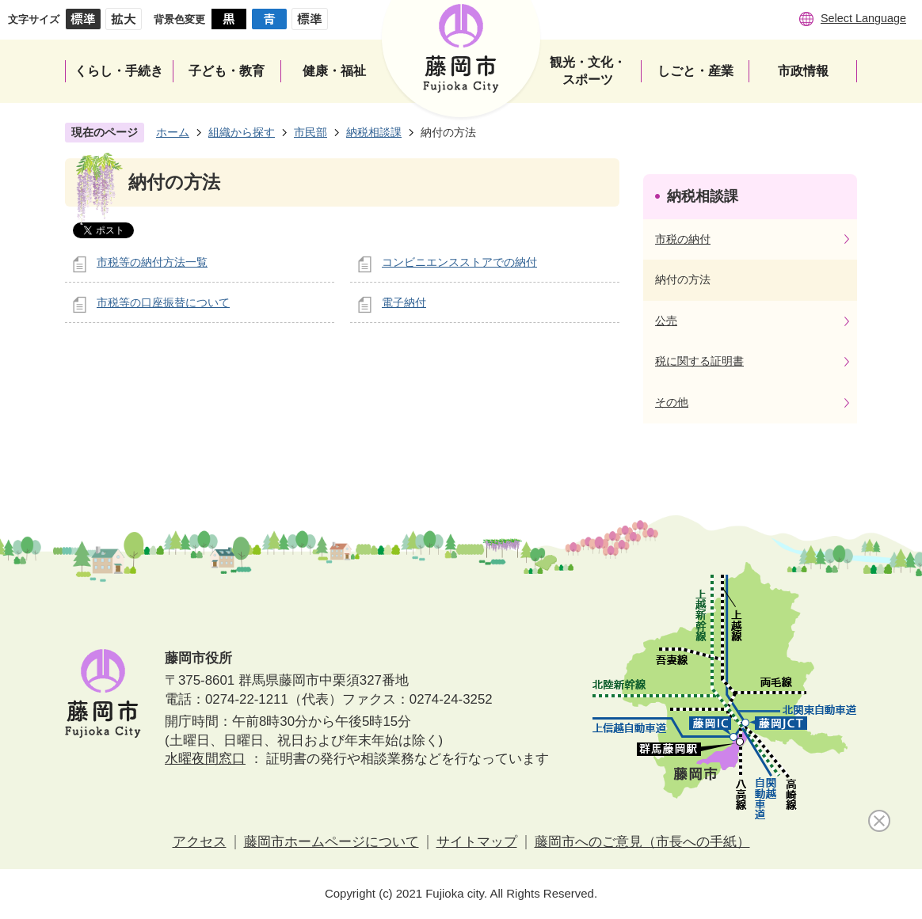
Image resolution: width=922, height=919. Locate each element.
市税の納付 (683, 239)
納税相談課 (374, 132)
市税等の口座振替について (163, 302)
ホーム (172, 132)
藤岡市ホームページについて (331, 841)
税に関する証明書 (699, 361)
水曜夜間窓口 (205, 758)
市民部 (310, 132)
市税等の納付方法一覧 (152, 262)
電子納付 (404, 302)
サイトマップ (476, 841)
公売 (666, 320)
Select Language (863, 18)
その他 (671, 402)
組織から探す (241, 132)
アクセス (200, 841)
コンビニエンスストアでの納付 (459, 262)
